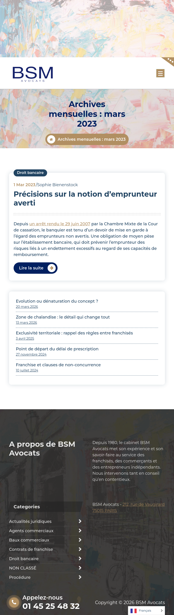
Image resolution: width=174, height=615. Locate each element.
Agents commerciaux (31, 580)
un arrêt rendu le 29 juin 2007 (59, 235)
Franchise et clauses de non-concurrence (58, 376)
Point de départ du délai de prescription (57, 360)
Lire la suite (31, 279)
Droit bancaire (30, 184)
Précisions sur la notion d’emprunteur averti (85, 210)
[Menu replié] (160, 73)
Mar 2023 (24, 196)
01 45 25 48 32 (51, 606)
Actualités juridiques (30, 571)
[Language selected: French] (146, 610)
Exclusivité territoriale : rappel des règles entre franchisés (74, 344)
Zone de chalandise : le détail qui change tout (63, 328)
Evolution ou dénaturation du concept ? (57, 312)
